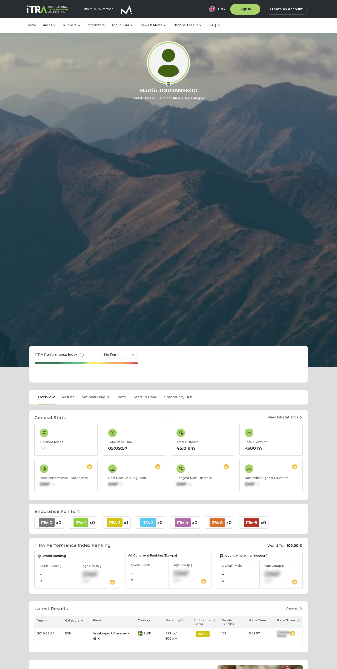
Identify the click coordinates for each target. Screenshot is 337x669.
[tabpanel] (168, 484)
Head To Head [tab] (144, 297)
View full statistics (285, 317)
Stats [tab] (121, 297)
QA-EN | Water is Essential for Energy (159, 632)
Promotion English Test (238, 632)
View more (44, 650)
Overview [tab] (46, 297)
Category (72, 520)
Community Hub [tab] (178, 297)
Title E (40, 632)
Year (40, 520)
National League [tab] (95, 297)
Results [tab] (68, 297)
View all (294, 508)
